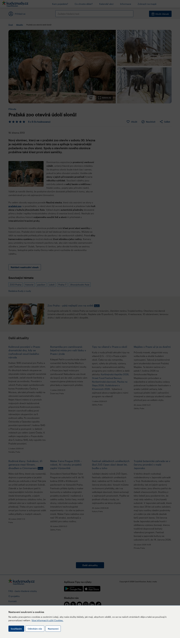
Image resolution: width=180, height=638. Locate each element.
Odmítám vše (35, 628)
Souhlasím (16, 628)
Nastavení (53, 628)
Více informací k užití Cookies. (47, 620)
